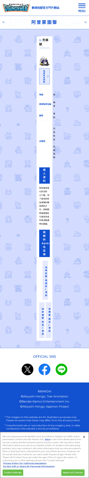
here (47, 441)
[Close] (84, 438)
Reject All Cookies (73, 474)
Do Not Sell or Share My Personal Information (29, 468)
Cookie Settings (13, 474)
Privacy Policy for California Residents (25, 465)
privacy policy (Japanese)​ (27, 398)
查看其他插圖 (44, 113)
